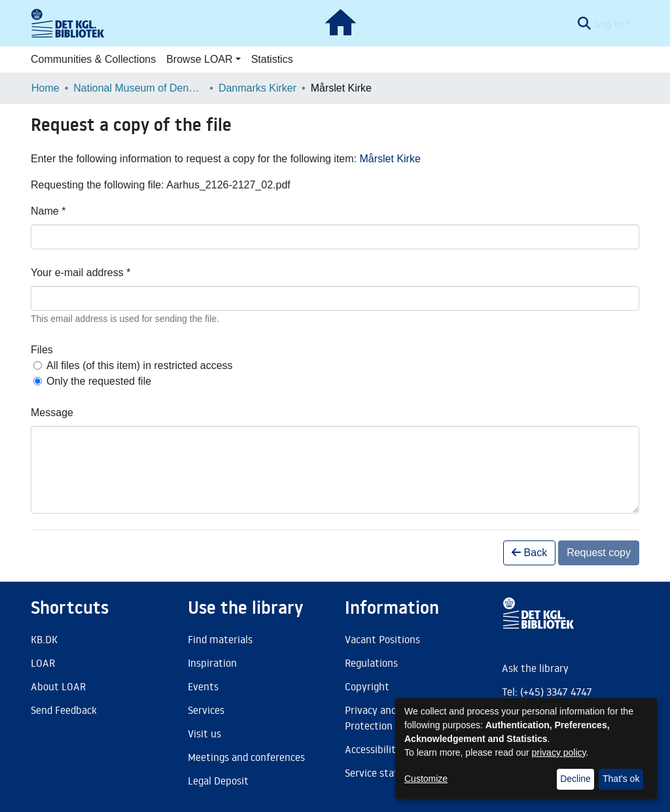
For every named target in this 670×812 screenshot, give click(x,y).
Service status (377, 772)
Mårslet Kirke (389, 158)
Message (52, 412)
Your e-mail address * (80, 272)
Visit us (204, 733)
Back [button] (529, 552)
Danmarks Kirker (257, 88)
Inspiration (212, 662)
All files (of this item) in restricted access (139, 365)
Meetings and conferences (246, 757)
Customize (426, 778)
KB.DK (44, 639)
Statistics (272, 59)
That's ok (621, 778)
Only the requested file (98, 381)
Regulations (371, 662)
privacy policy (559, 752)
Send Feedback (64, 709)
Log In (609, 23)
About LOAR (58, 686)
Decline (575, 778)
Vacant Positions (382, 639)
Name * (48, 211)
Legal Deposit (218, 780)
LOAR (43, 662)
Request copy (599, 552)
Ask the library (535, 668)
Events (203, 686)
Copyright (367, 686)
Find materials (220, 639)
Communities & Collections (93, 59)
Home (45, 88)
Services (206, 709)
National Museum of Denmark (138, 88)
